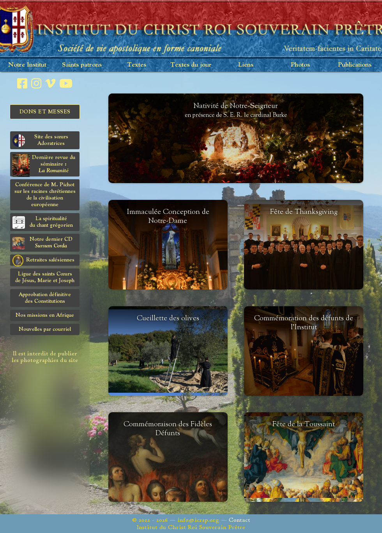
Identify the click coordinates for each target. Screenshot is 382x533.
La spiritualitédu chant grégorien (42, 222)
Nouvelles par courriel (45, 329)
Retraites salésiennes (43, 260)
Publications (354, 65)
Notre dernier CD (42, 242)
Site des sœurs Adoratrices (40, 140)
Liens (245, 65)
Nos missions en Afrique (45, 315)
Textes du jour (191, 65)
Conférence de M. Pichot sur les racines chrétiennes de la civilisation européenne (45, 194)
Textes (136, 65)
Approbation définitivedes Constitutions (45, 298)
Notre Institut (27, 65)
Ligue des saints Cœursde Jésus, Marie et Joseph (44, 277)
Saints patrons (82, 65)
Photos (300, 65)
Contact (239, 520)
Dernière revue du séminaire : (43, 165)
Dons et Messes (45, 112)
